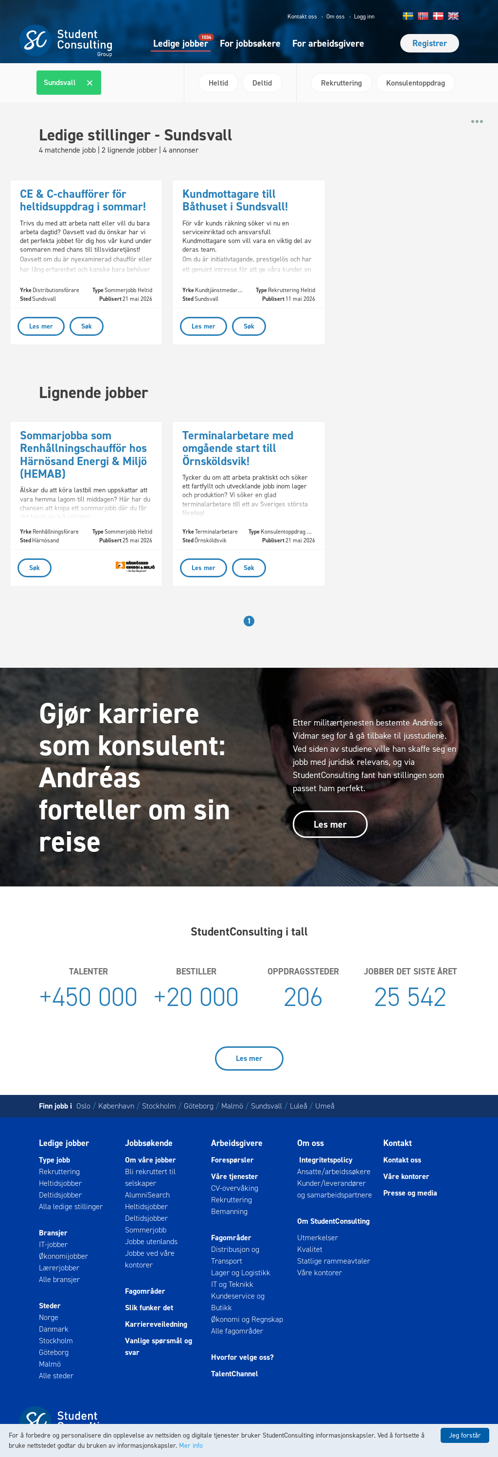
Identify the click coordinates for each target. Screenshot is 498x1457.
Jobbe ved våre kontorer (150, 1259)
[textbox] (109, 82)
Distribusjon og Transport (235, 1255)
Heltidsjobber (60, 1183)
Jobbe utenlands (151, 1241)
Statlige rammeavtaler (333, 1261)
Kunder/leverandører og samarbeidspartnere (334, 1189)
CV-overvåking (234, 1188)
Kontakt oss (302, 16)
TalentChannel (234, 1374)
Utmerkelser (317, 1237)
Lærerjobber (59, 1268)
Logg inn (364, 16)
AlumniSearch (147, 1195)
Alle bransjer (59, 1279)
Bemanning (229, 1211)
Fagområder (145, 1291)
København (116, 1106)
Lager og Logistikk (240, 1272)
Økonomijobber (63, 1256)
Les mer (330, 824)
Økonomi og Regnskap (247, 1319)
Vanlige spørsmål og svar (158, 1346)
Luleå (298, 1106)
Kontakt (397, 1143)
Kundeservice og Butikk (238, 1302)
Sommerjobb (145, 1230)
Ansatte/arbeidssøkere (334, 1171)
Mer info (191, 1445)
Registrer (429, 43)
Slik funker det (149, 1307)
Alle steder (56, 1375)
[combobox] (106, 82)
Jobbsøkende (149, 1143)
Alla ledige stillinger (71, 1206)
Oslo (83, 1106)
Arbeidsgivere (237, 1143)
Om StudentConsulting (333, 1221)
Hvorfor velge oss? (242, 1357)
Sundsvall (266, 1106)
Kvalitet (309, 1249)
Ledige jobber (180, 43)
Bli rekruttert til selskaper (150, 1177)
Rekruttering (59, 1171)
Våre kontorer (319, 1272)
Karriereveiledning (156, 1324)
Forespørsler (232, 1160)
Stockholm (159, 1106)
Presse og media (410, 1193)
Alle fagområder (237, 1331)
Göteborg (198, 1106)
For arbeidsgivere (328, 43)
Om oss (335, 16)
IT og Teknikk (232, 1284)
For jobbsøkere (250, 43)
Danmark (54, 1329)
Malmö (232, 1106)
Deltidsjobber (60, 1195)
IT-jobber (53, 1244)
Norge (48, 1317)
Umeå (325, 1106)
